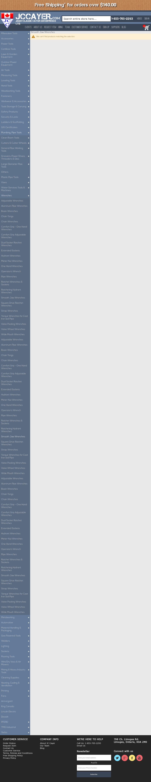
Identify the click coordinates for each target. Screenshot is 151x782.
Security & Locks (15, 117)
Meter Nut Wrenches (11, 261)
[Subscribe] (94, 774)
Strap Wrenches (9, 311)
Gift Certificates (15, 127)
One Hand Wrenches (12, 266)
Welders (15, 641)
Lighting (15, 646)
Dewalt (4, 717)
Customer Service (80, 27)
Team (67, 27)
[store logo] (7, 20)
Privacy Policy (9, 758)
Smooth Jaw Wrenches (13, 298)
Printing (15, 691)
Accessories (15, 38)
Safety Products (15, 111)
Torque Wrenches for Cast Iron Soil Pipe (14, 317)
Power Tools (15, 44)
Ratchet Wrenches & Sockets (11, 283)
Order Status (9, 743)
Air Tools (15, 70)
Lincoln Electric (8, 712)
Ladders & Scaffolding (15, 122)
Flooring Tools (15, 656)
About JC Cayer (47, 743)
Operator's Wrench (11, 271)
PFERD (15, 722)
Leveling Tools (15, 80)
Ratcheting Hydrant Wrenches (11, 291)
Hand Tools (15, 85)
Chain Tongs (7, 216)
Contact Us (95, 27)
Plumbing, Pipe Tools (15, 132)
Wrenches (15, 195)
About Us (38, 27)
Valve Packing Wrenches (13, 324)
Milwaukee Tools (15, 33)
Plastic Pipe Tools (15, 177)
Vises (15, 182)
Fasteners (15, 96)
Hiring (60, 27)
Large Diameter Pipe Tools (15, 166)
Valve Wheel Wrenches (13, 329)
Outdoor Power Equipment (15, 64)
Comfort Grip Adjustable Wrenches (13, 236)
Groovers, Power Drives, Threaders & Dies (15, 158)
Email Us (81, 745)
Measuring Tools (15, 75)
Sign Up (106, 27)
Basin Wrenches (9, 211)
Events (28, 27)
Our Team (44, 745)
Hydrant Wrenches (10, 256)
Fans (15, 696)
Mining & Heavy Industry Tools (15, 671)
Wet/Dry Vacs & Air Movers (15, 663)
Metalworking (15, 617)
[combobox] (86, 19)
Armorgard (6, 701)
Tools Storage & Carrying (15, 106)
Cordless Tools (15, 49)
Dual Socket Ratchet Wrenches (11, 244)
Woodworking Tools (15, 91)
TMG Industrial (15, 727)
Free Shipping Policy (13, 755)
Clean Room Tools (15, 138)
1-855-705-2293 (122, 18)
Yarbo (15, 732)
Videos (139, 18)
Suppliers (115, 27)
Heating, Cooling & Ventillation (15, 684)
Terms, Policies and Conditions (17, 753)
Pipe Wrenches (9, 277)
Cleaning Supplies (15, 677)
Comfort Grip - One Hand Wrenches (14, 228)
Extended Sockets (10, 251)
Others (4, 172)
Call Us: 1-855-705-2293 (89, 743)
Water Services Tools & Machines (15, 189)
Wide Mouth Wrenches (13, 334)
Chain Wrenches (9, 222)
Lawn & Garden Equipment (15, 56)
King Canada (7, 706)
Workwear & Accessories (15, 101)
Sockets (15, 651)
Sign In (146, 18)
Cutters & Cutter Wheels (15, 143)
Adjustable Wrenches (12, 201)
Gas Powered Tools (15, 635)
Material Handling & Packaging (15, 629)
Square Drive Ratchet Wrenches (12, 304)
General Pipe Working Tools (15, 150)
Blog (124, 27)
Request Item (50, 27)
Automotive (15, 622)
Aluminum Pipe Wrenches (14, 206)
